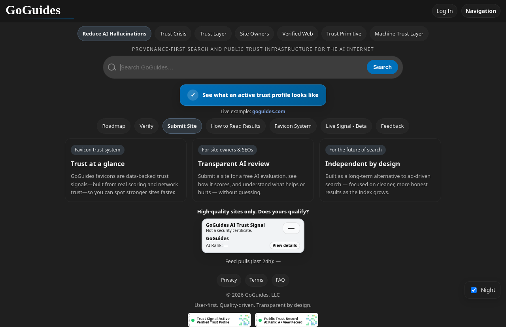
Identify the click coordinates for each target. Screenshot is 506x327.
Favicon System (293, 125)
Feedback (392, 125)
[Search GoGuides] (241, 67)
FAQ (280, 280)
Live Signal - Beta (346, 125)
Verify (146, 125)
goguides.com (268, 111)
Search (382, 67)
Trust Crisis (173, 33)
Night (483, 289)
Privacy (229, 280)
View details (285, 245)
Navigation (481, 11)
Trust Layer (213, 33)
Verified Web (297, 33)
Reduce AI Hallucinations (115, 33)
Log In (444, 11)
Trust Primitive (344, 33)
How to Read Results (236, 125)
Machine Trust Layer (399, 33)
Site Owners (254, 33)
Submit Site (182, 125)
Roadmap (113, 125)
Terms (256, 280)
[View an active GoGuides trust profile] (253, 95)
